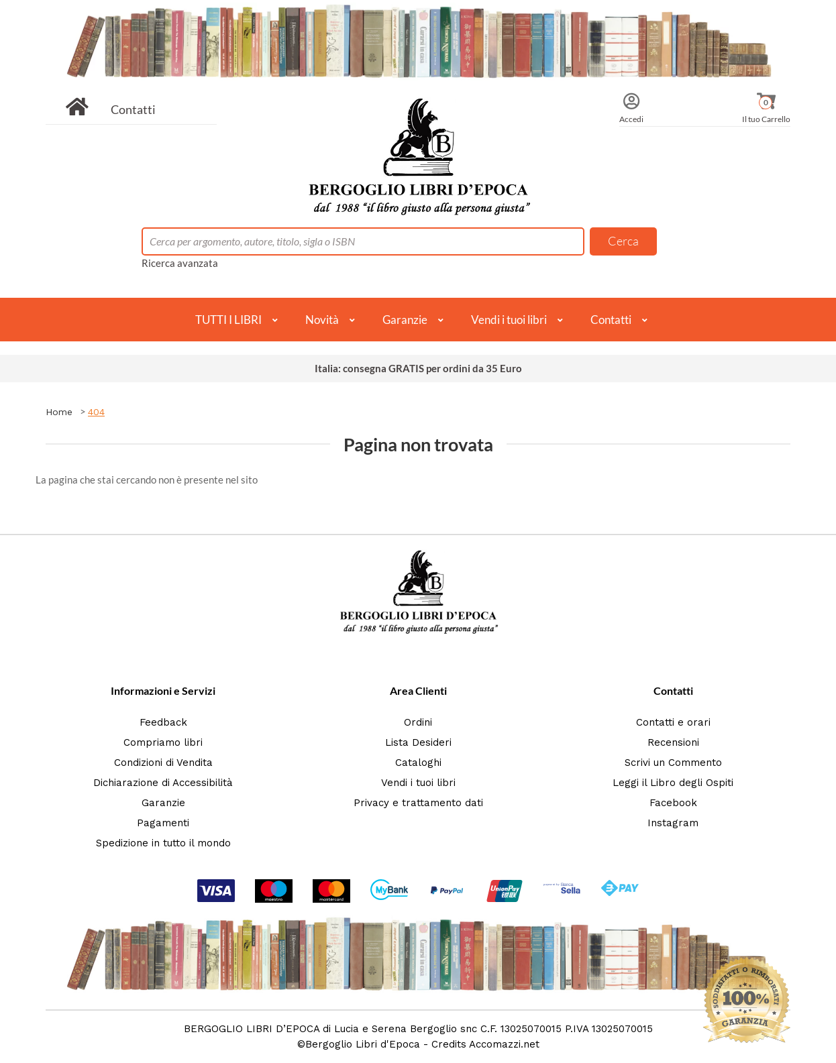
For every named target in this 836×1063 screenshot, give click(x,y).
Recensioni (673, 742)
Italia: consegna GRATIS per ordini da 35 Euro (418, 368)
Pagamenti (163, 823)
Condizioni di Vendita (163, 763)
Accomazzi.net (504, 1044)
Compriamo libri (163, 742)
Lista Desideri (418, 742)
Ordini (418, 722)
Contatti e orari (673, 722)
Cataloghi (418, 763)
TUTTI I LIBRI (228, 320)
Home (59, 411)
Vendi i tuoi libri (509, 320)
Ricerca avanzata (180, 263)
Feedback (163, 722)
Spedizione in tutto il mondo (163, 843)
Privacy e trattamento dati (418, 803)
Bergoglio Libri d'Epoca (362, 1044)
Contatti (133, 109)
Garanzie (404, 320)
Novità (322, 320)
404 (96, 411)
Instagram (672, 823)
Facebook (673, 803)
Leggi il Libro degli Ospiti (673, 783)
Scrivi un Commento (673, 763)
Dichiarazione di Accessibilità (163, 783)
